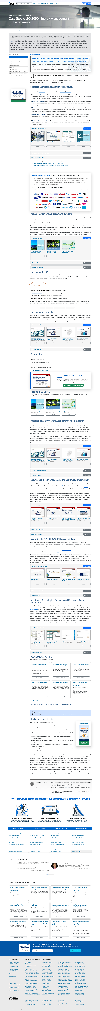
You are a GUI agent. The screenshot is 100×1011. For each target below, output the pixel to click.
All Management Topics (16, 30)
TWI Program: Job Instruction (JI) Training (82, 142)
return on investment (41, 542)
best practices (42, 91)
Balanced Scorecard (70, 307)
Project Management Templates (35, 833)
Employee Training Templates (56, 839)
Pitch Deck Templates (76, 849)
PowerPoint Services (12, 976)
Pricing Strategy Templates (14, 839)
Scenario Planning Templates (80, 970)
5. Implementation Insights (14, 65)
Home (10, 30)
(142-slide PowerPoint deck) (47, 167)
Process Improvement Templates (36, 839)
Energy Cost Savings (37, 293)
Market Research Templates (63, 969)
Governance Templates (46, 979)
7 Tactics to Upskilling (51, 141)
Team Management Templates (56, 849)
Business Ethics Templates (29, 969)
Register (89, 3)
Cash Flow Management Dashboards (31, 976)
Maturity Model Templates (62, 972)
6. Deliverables (12, 67)
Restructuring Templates (79, 965)
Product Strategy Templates (63, 991)
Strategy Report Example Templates (81, 984)
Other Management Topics (82, 828)
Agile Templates (28, 962)
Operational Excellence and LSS (30, 1003)
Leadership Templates (55, 837)
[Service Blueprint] (38, 573)
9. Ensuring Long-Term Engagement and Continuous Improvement (18, 73)
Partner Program (11, 986)
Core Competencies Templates (14, 846)
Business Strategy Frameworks (47, 1000)
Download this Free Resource (18, 101)
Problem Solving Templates (63, 987)
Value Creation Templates (79, 993)
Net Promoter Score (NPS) (52, 579)
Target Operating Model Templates (81, 987)
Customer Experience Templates (78, 842)
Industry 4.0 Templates (45, 989)
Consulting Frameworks (13, 969)
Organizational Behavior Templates (64, 977)
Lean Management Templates (35, 844)
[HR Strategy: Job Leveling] (53, 512)
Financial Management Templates (78, 839)
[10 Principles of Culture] (84, 332)
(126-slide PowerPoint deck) (50, 165)
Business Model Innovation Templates (31, 970)
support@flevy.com (16, 990)
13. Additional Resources (14, 82)
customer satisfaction (66, 549)
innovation (51, 624)
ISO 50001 (21, 25)
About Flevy (56, 3)
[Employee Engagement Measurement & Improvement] (68, 512)
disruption (48, 217)
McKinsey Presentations (76, 846)
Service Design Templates (79, 972)
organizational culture (67, 319)
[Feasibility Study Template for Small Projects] (53, 635)
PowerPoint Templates (13, 970)
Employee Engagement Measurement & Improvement (68, 519)
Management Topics (12, 983)
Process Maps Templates (62, 990)
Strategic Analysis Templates (80, 977)
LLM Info (59, 1004)
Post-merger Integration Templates (36, 842)
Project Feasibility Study (67, 641)
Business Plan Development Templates (32, 972)
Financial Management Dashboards (48, 976)
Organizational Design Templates (57, 833)
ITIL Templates (44, 987)
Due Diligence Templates (46, 969)
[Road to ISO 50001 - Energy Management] (68, 245)
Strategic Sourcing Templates (80, 980)
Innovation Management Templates (15, 851)
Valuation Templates (78, 990)
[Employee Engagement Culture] (53, 332)
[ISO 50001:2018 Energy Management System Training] (53, 245)
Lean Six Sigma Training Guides (63, 1003)
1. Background (12, 56)
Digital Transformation (13, 963)
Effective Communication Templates (57, 844)
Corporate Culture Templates (56, 842)
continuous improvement (65, 91)
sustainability (66, 227)
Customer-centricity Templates (47, 962)
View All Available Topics (76, 851)
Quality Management (76, 427)
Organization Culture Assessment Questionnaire (68, 339)
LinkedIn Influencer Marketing (14, 987)
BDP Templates (11, 842)
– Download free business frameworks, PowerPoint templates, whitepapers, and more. (50, 0)
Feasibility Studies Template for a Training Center (68, 142)
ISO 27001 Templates (45, 984)
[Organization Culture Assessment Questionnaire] (68, 332)
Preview (37, 146)
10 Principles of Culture (82, 338)
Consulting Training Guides (46, 1004)
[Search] (25, 3)
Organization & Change (13, 966)
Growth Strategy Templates (14, 835)
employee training (72, 114)
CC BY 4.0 (67, 787)
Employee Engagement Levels (39, 298)
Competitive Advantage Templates (31, 980)
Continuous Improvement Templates (31, 983)
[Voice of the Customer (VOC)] (84, 573)
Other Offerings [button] (50, 3)
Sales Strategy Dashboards (79, 969)
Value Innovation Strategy (79, 1004)
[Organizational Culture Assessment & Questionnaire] (38, 332)
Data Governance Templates (46, 965)
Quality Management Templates (63, 994)
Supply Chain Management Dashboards (81, 986)
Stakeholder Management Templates (81, 976)
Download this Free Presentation (73, 385)
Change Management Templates (57, 830)
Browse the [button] (39, 3)
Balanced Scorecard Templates (35, 849)
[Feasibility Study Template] (84, 635)
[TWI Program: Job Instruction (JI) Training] (84, 136)
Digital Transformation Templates (78, 833)
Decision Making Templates (56, 851)
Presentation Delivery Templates (78, 835)
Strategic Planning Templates (14, 830)
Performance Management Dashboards (65, 980)
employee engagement (50, 485)
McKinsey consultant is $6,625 (51, 714)
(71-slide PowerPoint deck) (47, 163)
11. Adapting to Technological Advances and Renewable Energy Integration (18, 77)
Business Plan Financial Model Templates (79, 830)
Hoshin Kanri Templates (46, 983)
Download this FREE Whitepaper (84, 743)
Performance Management (59, 307)
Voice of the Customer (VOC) (83, 579)
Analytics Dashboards (29, 963)
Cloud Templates (28, 979)
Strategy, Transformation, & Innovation (31, 1000)
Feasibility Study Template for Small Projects (52, 642)
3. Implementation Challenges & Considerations (18, 61)
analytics (55, 321)
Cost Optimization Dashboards (30, 987)
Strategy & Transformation (18, 828)
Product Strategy (78, 1000)
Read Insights (87, 128)
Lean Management (61, 1001)
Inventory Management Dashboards (48, 993)
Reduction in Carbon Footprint (39, 295)
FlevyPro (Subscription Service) (14, 972)
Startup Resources (78, 1003)
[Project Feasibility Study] (68, 635)
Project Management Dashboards (64, 993)
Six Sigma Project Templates (80, 973)
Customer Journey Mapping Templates (31, 993)
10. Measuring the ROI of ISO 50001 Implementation (18, 75)
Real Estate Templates (79, 962)
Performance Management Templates (16, 833)
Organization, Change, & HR (60, 828)
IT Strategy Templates (45, 986)
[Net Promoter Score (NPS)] (53, 573)
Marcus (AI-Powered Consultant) (14, 984)
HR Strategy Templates (55, 835)
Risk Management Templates (35, 846)
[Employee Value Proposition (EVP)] (84, 512)
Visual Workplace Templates (35, 851)
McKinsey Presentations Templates (64, 973)
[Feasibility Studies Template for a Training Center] (68, 136)
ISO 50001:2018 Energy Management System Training (51, 252)
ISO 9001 (69, 427)
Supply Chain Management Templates (37, 837)
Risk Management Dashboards (80, 966)
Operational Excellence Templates (36, 830)
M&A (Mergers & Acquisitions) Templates (16, 844)
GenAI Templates (45, 977)
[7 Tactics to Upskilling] (53, 136)
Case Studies (44, 1001)
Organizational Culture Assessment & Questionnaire (37, 339)
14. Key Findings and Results (14, 84)
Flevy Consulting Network (13, 974)
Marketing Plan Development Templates (16, 849)
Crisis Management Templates (30, 990)
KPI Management (49, 307)
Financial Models (12, 967)
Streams (10, 973)
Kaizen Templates (45, 994)
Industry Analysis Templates (46, 990)
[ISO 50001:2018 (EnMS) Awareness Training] (38, 245)
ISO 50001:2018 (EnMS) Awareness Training (36, 252)
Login (84, 3)
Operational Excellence (26, 30)
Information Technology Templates (78, 844)
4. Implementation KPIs (13, 63)
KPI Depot (48, 301)
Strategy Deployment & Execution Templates (82, 982)
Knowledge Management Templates (64, 962)
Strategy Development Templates (15, 837)
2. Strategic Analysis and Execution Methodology (18, 58)
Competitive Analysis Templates (30, 982)
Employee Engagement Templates (57, 846)
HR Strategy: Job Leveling (52, 518)
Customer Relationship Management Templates (33, 994)
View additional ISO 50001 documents (40, 170)
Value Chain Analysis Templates (80, 991)
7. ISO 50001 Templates (13, 69)
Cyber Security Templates (46, 963)
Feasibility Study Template (83, 641)
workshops (86, 486)
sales (58, 551)
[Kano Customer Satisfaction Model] (68, 573)
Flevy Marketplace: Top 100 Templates (15, 960)
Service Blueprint (35, 579)
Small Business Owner (79, 1001)
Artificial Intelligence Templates (77, 837)
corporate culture (75, 431)
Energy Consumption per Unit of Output (41, 290)
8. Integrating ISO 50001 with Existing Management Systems (18, 71)
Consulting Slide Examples (46, 1003)
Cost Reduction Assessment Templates (37, 835)
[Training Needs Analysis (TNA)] (38, 136)
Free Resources (61, 1000)
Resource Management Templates (81, 963)
